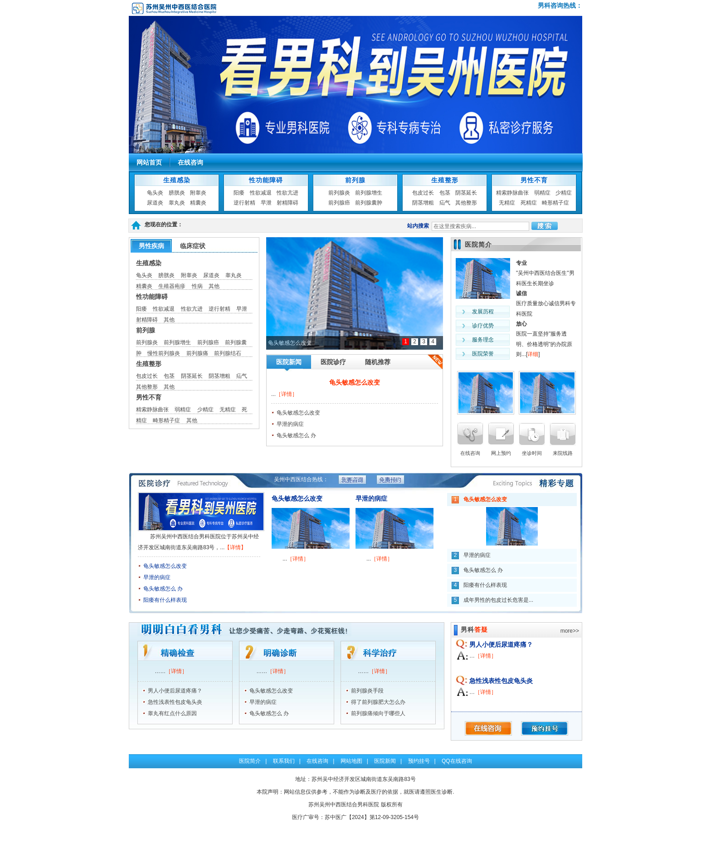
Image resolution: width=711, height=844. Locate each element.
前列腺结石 (227, 353)
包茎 (444, 193)
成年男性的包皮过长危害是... (498, 600)
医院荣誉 (483, 354)
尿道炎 (155, 203)
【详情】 (235, 547)
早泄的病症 (290, 424)
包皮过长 (423, 193)
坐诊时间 (532, 453)
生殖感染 (176, 180)
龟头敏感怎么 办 (296, 435)
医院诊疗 (333, 362)
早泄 (266, 203)
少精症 (563, 193)
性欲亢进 (287, 193)
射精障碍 (287, 203)
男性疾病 (151, 245)
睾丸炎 (177, 203)
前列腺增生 (368, 193)
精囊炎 (198, 203)
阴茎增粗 (423, 203)
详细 (532, 354)
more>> (569, 631)
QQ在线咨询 (457, 761)
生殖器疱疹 (171, 286)
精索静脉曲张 (512, 193)
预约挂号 (419, 761)
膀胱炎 (177, 193)
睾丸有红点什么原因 (172, 713)
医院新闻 (289, 362)
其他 (214, 286)
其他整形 (466, 203)
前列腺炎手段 (367, 691)
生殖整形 (444, 180)
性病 (197, 286)
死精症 (529, 203)
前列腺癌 (339, 203)
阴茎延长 (466, 193)
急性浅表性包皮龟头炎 (175, 702)
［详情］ (286, 394)
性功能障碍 (266, 180)
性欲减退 (261, 193)
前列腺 (355, 180)
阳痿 (239, 193)
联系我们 (284, 761)
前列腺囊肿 (368, 203)
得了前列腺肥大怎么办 (378, 702)
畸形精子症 (555, 203)
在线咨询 (190, 162)
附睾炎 (198, 193)
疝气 (444, 203)
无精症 (507, 203)
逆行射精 (244, 203)
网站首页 (149, 162)
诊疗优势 (483, 325)
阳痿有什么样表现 (165, 600)
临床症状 (192, 245)
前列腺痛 (197, 353)
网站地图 (351, 761)
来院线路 (563, 453)
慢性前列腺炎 (163, 353)
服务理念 (483, 340)
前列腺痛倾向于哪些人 (378, 713)
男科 (474, 629)
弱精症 (542, 193)
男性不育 (534, 180)
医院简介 (478, 244)
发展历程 (483, 311)
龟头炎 (155, 193)
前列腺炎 (339, 193)
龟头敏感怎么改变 (354, 382)
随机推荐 (377, 362)
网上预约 (501, 453)
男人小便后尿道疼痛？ (175, 691)
